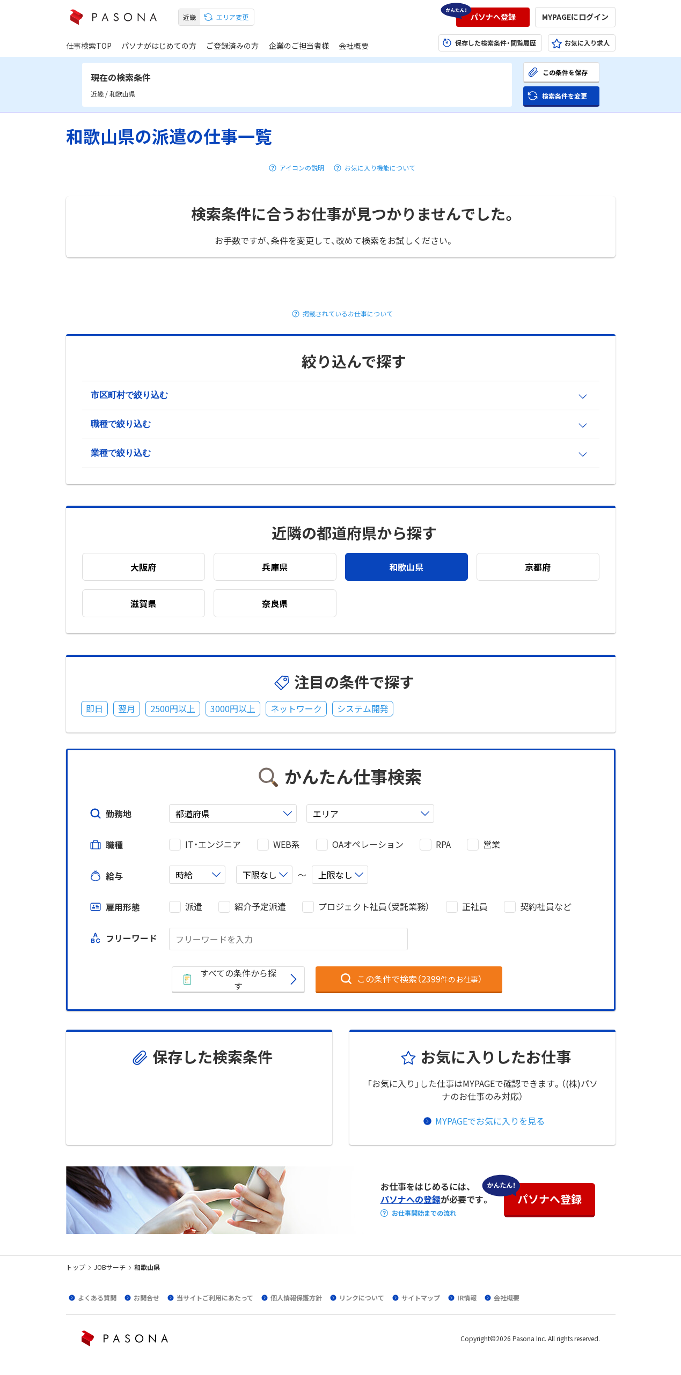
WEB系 (286, 844)
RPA (443, 844)
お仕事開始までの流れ (424, 1213)
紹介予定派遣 (260, 906)
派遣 (193, 906)
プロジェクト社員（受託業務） (374, 906)
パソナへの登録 (410, 1199)
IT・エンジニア (213, 844)
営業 (491, 844)
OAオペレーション (368, 844)
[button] (493, 17)
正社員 (475, 906)
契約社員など (546, 906)
